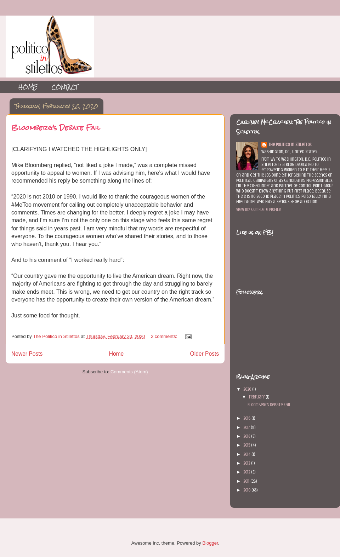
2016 (247, 436)
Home (116, 354)
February (257, 397)
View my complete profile (258, 209)
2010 (247, 490)
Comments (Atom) (129, 371)
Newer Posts (26, 354)
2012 (247, 472)
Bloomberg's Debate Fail (55, 127)
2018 (247, 418)
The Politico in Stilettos (289, 144)
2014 (247, 454)
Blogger (210, 543)
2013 (247, 463)
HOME (27, 86)
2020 (247, 389)
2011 (246, 481)
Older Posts (204, 354)
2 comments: (164, 336)
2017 (247, 427)
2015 (247, 445)
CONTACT (64, 86)
